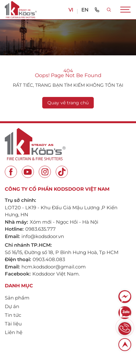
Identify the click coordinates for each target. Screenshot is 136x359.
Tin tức (13, 315)
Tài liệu (13, 324)
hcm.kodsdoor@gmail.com (53, 267)
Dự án (12, 306)
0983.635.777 (40, 229)
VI (70, 9)
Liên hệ (13, 332)
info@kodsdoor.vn (42, 236)
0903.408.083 (49, 259)
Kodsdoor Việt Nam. (56, 274)
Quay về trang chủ (68, 103)
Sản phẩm (17, 298)
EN (84, 9)
